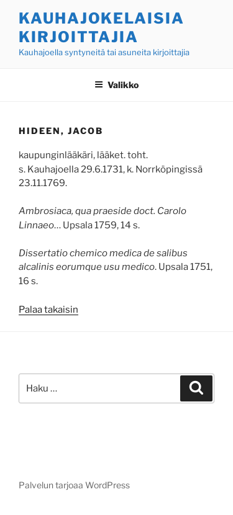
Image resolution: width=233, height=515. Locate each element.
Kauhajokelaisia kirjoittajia (102, 27)
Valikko (116, 84)
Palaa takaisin (48, 309)
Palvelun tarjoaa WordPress (74, 485)
